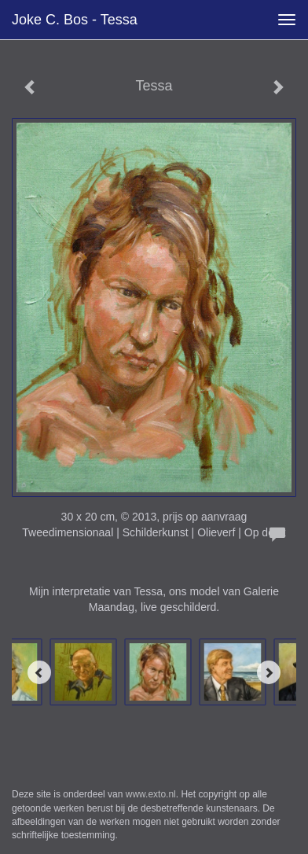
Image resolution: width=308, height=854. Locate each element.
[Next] (268, 672)
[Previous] (39, 672)
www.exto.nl (151, 794)
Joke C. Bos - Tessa (75, 20)
